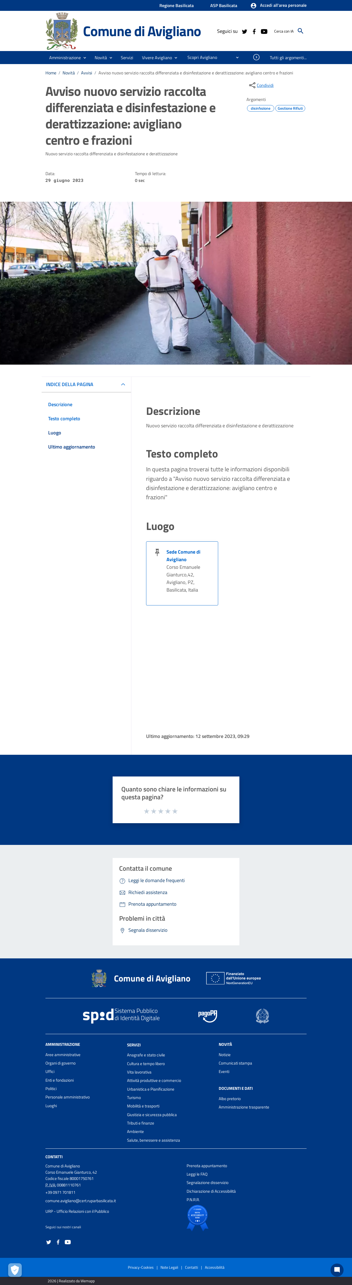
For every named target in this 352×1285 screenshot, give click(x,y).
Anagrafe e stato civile (146, 1055)
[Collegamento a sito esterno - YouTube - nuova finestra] (264, 31)
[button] (278, 5)
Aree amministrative (63, 1055)
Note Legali (169, 1267)
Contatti (54, 1157)
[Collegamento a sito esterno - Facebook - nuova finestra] (254, 31)
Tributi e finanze (140, 1123)
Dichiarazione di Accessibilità (211, 1191)
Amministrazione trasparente (244, 1107)
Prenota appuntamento (207, 1166)
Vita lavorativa (139, 1072)
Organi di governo (60, 1063)
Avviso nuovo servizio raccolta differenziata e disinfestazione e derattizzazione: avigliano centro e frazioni (195, 73)
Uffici (49, 1071)
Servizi (134, 1044)
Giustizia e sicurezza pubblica (152, 1115)
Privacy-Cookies (141, 1267)
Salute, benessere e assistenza (153, 1140)
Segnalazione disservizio (208, 1182)
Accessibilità (214, 1267)
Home (50, 73)
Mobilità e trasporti (143, 1106)
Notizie (225, 1055)
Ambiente (135, 1131)
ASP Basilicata (223, 5)
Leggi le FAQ (197, 1174)
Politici (51, 1088)
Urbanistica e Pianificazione (150, 1089)
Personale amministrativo (67, 1097)
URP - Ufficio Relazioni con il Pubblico (77, 1211)
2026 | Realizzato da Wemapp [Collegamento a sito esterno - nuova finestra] (71, 1281)
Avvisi (86, 73)
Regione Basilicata (176, 5)
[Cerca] (301, 31)
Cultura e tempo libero (146, 1063)
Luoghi (51, 1106)
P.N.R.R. (193, 1199)
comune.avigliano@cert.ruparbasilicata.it (80, 1201)
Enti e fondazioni (59, 1080)
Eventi (224, 1071)
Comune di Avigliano (142, 31)
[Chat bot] (337, 1270)
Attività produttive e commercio (154, 1080)
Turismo (134, 1097)
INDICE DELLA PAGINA (69, 384)
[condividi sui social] (261, 85)
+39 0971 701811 (60, 1192)
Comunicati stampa (235, 1063)
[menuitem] (200, 57)
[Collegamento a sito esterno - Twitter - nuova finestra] (244, 31)
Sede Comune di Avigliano (183, 555)
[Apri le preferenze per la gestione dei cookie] (15, 1270)
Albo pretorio (230, 1098)
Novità (69, 73)
